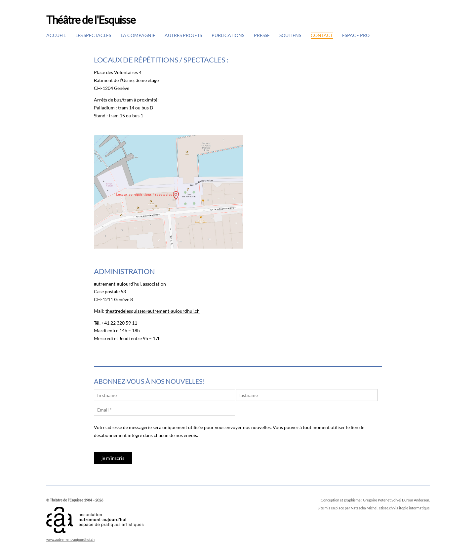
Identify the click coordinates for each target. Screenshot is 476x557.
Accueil (56, 35)
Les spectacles (93, 35)
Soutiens (290, 35)
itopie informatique (414, 508)
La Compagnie (138, 35)
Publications (228, 35)
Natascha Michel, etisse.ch (372, 508)
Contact (322, 35)
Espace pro (356, 35)
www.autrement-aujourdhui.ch (70, 539)
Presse (262, 35)
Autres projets (183, 35)
